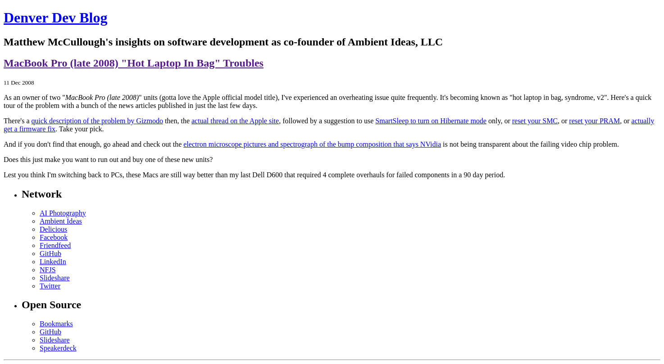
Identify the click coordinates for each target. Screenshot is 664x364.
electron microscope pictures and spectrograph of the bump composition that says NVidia (312, 144)
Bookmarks (56, 324)
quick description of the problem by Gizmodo (97, 121)
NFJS (48, 270)
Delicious (53, 229)
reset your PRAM (594, 121)
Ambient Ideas (61, 221)
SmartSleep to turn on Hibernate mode (431, 121)
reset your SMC (535, 121)
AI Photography (63, 213)
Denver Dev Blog (55, 17)
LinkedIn (53, 261)
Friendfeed (55, 245)
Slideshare (55, 278)
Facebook (54, 237)
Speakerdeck (58, 348)
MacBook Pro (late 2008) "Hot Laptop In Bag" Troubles (134, 63)
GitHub (50, 253)
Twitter (50, 286)
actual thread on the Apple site (235, 121)
